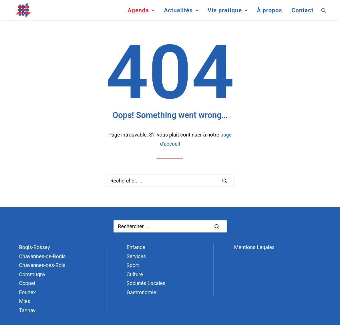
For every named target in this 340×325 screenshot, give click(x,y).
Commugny (32, 274)
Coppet (27, 283)
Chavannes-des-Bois (42, 265)
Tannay (27, 310)
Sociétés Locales (146, 283)
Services (136, 256)
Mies (24, 301)
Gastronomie (141, 292)
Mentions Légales (254, 247)
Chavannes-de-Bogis (42, 256)
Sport (133, 265)
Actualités (181, 12)
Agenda (141, 12)
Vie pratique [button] (228, 12)
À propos (269, 12)
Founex (27, 292)
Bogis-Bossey (34, 247)
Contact (302, 12)
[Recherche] (170, 180)
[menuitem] (141, 12)
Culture (135, 274)
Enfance (136, 247)
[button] (326, 12)
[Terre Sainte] (19, 13)
